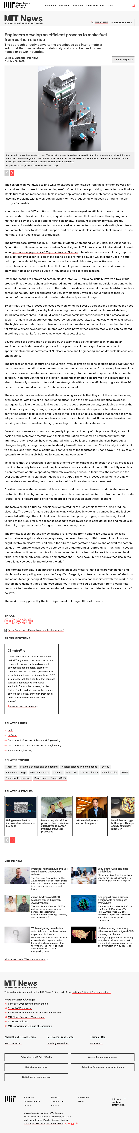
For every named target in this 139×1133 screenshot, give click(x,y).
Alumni (27, 1105)
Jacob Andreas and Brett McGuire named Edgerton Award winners (46, 900)
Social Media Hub (54, 1123)
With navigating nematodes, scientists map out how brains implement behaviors (48, 931)
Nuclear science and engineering (79, 766)
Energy (105, 766)
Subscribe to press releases (102, 1057)
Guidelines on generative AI (36, 1077)
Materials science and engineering (39, 766)
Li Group (12, 735)
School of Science (18, 1021)
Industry (57, 772)
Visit (26, 1120)
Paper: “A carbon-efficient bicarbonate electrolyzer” (36, 630)
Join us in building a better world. (118, 1102)
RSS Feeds (96, 1043)
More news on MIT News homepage (25, 959)
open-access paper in (45, 252)
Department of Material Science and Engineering (34, 745)
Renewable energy (16, 772)
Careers (55, 1120)
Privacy (27, 1123)
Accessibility (38, 1123)
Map (32, 1120)
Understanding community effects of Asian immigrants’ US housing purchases (116, 931)
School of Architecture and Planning (28, 1003)
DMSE (124, 772)
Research (64, 5)
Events (38, 1120)
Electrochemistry (39, 772)
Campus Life (57, 1101)
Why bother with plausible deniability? (113, 870)
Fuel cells (71, 772)
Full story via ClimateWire (23, 706)
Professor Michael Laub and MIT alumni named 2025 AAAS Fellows (49, 871)
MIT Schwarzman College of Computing (30, 1026)
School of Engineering (20, 750)
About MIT (56, 1105)
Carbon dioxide (89, 772)
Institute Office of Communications (91, 992)
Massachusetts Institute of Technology (43, 1113)
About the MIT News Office (20, 1037)
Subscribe (101, 22)
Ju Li (10, 730)
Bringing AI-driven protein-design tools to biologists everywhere (113, 900)
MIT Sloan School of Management (26, 1017)
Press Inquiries (13, 1043)
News (81, 1101)
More (111, 5)
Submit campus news (36, 1067)
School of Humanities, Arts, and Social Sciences (34, 1012)
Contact (65, 1120)
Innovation (77, 5)
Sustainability (109, 772)
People (46, 1120)
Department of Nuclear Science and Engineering (34, 740)
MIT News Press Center (60, 1037)
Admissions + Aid (95, 5)
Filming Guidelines (58, 1043)
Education (50, 5)
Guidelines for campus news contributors (102, 1067)
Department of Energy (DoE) (50, 778)
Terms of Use (97, 1037)
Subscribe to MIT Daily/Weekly (36, 1057)
